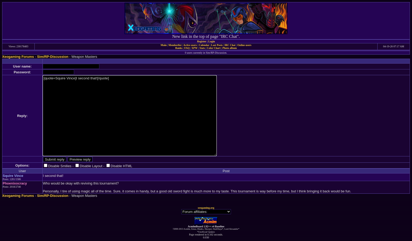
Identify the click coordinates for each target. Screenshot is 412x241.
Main (164, 45)
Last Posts (217, 45)
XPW (195, 48)
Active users (190, 45)
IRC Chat (229, 45)
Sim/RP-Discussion (52, 57)
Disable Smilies (59, 166)
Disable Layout (91, 166)
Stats (202, 48)
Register (202, 41)
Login (211, 41)
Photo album (229, 48)
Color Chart (213, 48)
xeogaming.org (206, 207)
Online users (244, 45)
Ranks (178, 48)
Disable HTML (121, 166)
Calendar (204, 45)
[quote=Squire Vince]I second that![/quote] (130, 115)
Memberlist (174, 45)
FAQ (186, 48)
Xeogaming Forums (18, 57)
